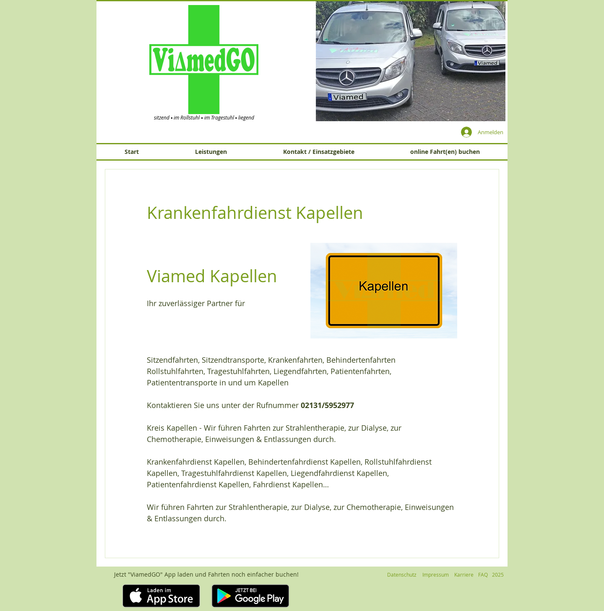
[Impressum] (435, 575)
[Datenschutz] (402, 575)
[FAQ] (482, 575)
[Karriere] (463, 575)
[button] (410, 60)
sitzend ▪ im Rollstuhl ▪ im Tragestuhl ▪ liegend (204, 117)
